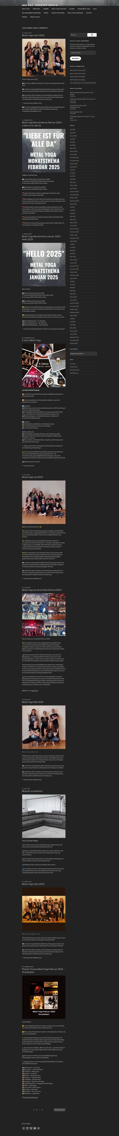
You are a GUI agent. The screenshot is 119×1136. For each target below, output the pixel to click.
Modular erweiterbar (32, 785)
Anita (71, 64)
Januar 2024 (73, 182)
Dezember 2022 (74, 222)
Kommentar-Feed (74, 363)
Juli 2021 (72, 275)
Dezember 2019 (74, 331)
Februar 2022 (73, 253)
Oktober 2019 (73, 337)
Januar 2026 (73, 129)
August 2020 (73, 309)
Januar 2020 (73, 328)
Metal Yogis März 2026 (76, 105)
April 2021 (72, 284)
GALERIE (71, 2)
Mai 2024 (72, 170)
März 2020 (73, 321)
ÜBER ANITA (36, 2)
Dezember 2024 (74, 151)
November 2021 (74, 263)
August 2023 (73, 198)
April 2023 (73, 210)
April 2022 (72, 247)
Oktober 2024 (74, 157)
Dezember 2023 (74, 185)
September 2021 (74, 269)
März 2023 (73, 213)
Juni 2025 (72, 132)
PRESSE (46, 6)
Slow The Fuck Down (80, 64)
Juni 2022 (72, 241)
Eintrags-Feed (73, 360)
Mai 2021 (72, 281)
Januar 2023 (73, 219)
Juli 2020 (72, 312)
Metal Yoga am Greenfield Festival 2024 (41, 583)
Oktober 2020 (74, 303)
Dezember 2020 (74, 297)
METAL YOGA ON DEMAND (75, 6)
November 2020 (74, 300)
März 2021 (73, 287)
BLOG (95, 2)
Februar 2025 (73, 145)
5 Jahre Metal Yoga (31, 334)
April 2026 (73, 126)
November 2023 (74, 188)
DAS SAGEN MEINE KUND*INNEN (31, 6)
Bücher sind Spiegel (80, 70)
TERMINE (46, 2)
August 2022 (73, 235)
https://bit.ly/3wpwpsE (31, 1091)
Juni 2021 (72, 278)
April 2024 (73, 173)
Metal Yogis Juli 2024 (32, 471)
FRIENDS (24, 10)
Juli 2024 (72, 163)
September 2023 (74, 194)
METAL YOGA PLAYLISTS (59, 2)
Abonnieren (75, 52)
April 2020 (73, 318)
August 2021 (73, 272)
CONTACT (89, 6)
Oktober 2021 (73, 266)
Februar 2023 (73, 216)
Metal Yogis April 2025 (33, 29)
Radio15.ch (34, 684)
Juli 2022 (72, 238)
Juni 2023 (72, 204)
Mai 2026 (72, 123)
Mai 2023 (72, 207)
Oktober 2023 (74, 191)
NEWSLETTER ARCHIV (58, 6)
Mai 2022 (72, 244)
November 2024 (74, 154)
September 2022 (74, 232)
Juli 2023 (72, 201)
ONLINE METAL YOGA (84, 2)
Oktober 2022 (73, 228)
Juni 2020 (72, 315)
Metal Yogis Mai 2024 (32, 696)
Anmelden (72, 357)
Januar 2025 (73, 148)
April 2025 (73, 139)
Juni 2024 (72, 167)
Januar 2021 (73, 294)
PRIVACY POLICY (35, 10)
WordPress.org (74, 367)
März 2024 (73, 176)
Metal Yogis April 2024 (33, 878)
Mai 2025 (72, 136)
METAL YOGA (26, 2)
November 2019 (74, 334)
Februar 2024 (73, 179)
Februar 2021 (73, 290)
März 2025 (73, 142)
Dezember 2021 (74, 259)
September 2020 (74, 306)
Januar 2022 (73, 256)
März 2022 (73, 250)
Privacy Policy (25, 1132)
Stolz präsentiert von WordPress (39, 1132)
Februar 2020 (73, 325)
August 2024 (73, 160)
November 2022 (74, 225)
